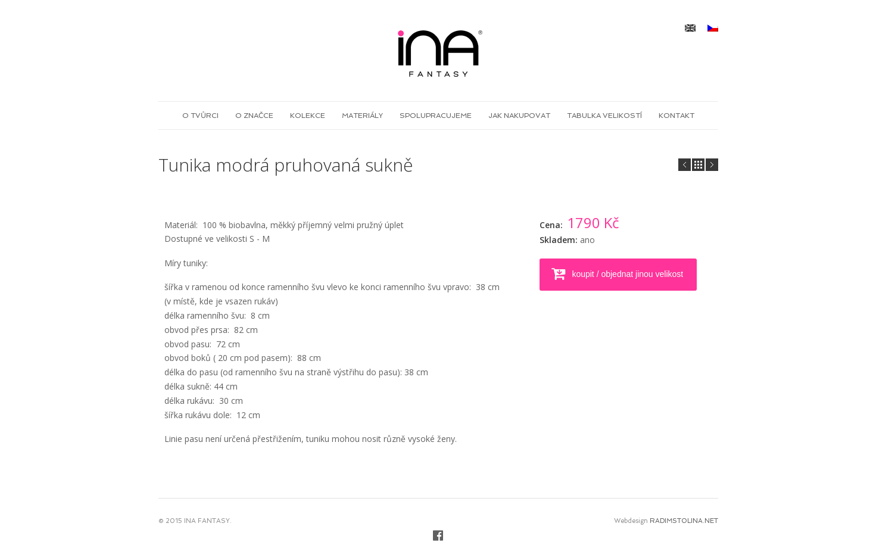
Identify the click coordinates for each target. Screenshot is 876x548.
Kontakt (676, 115)
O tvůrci (200, 115)
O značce (254, 115)
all (698, 164)
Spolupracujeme (436, 115)
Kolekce (307, 115)
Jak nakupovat (519, 115)
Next (684, 164)
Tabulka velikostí (604, 115)
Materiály (362, 115)
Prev (712, 164)
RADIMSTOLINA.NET (684, 521)
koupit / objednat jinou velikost (627, 274)
